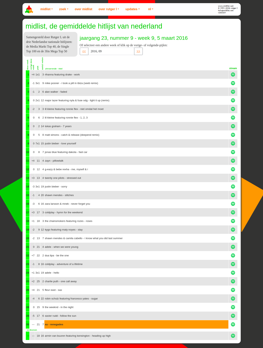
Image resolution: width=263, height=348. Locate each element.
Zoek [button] (62, 9)
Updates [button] (131, 9)
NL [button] (149, 9)
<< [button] (84, 51)
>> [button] (138, 51)
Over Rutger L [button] (108, 9)
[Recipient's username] (111, 51)
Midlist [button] (45, 9)
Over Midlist (83, 9)
